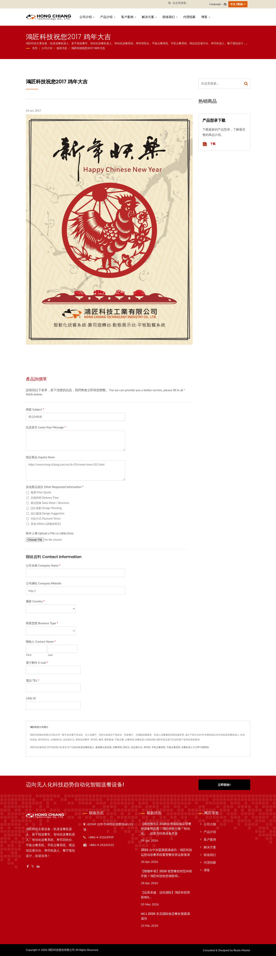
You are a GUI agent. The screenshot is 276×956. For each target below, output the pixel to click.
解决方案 (149, 17)
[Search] (189, 3)
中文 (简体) (236, 4)
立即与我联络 (202, 747)
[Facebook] (28, 866)
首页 (35, 48)
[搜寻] (169, 3)
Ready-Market (241, 950)
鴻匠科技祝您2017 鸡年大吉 (88, 48)
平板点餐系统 (173, 747)
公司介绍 (87, 17)
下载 (208, 144)
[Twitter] (32, 866)
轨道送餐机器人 (86, 747)
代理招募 (189, 17)
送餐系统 (117, 747)
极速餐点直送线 (103, 747)
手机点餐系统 (158, 747)
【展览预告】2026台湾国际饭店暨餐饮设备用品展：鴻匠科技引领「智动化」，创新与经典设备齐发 (166, 829)
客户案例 (128, 17)
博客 (205, 17)
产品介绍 (107, 17)
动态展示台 (136, 747)
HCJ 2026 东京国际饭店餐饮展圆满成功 (165, 916)
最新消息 (62, 48)
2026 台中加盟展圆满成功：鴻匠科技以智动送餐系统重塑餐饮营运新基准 (166, 852)
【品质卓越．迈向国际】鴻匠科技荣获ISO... (165, 894)
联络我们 (170, 17)
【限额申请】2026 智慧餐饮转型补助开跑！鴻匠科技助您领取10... (166, 873)
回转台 (126, 747)
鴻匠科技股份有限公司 (61, 949)
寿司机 (147, 747)
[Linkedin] (38, 866)
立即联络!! (224, 784)
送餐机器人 (187, 747)
